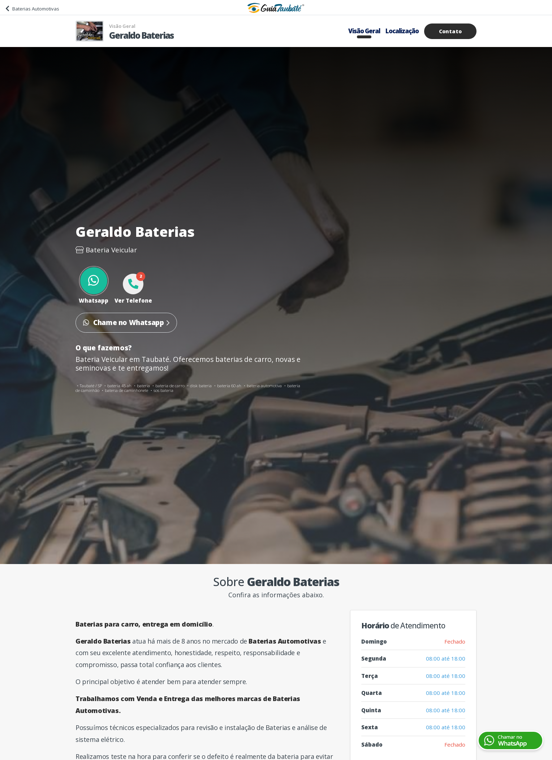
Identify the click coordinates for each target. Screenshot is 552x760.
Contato (450, 31)
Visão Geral (364, 31)
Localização (402, 31)
